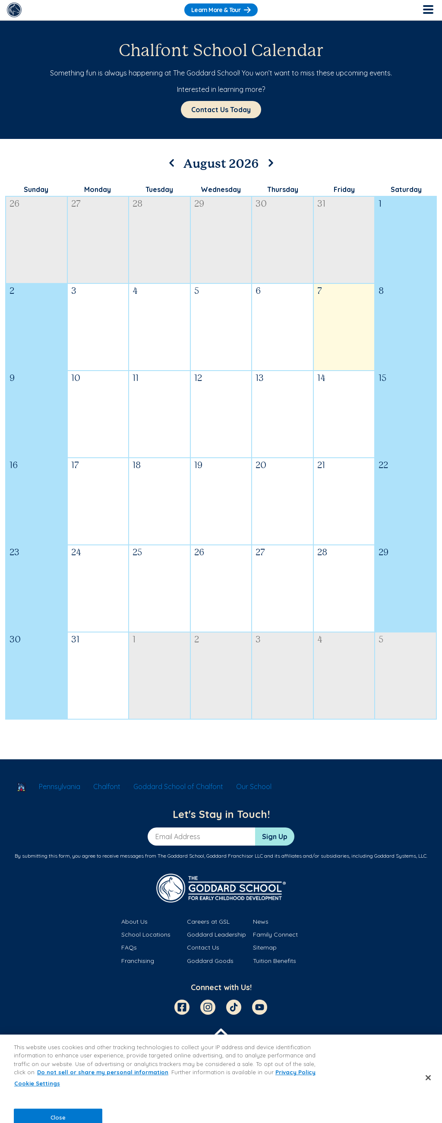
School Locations (145, 934)
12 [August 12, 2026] (198, 378)
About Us (134, 921)
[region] (221, 1079)
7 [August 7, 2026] (319, 291)
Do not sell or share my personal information (102, 1072)
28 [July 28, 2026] (137, 204)
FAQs (129, 947)
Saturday (406, 189)
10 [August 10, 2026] (75, 378)
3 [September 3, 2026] (258, 640)
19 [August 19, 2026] (198, 466)
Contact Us (203, 947)
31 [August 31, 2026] (75, 640)
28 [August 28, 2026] (322, 553)
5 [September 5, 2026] (381, 640)
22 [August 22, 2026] (383, 466)
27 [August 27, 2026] (260, 553)
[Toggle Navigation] (427, 10)
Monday (97, 189)
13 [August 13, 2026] (260, 378)
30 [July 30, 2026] (261, 204)
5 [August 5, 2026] (196, 291)
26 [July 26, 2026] (14, 204)
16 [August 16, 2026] (13, 466)
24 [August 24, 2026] (76, 553)
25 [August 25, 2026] (137, 553)
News (260, 921)
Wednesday (221, 189)
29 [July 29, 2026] (199, 204)
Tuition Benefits (274, 961)
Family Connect (275, 934)
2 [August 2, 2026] (11, 291)
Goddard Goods (210, 961)
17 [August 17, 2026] (75, 466)
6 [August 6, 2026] (258, 291)
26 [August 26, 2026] (199, 553)
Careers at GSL (208, 921)
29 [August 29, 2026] (383, 553)
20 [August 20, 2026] (261, 466)
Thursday (282, 189)
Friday (344, 189)
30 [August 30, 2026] (15, 640)
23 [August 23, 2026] (14, 553)
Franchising (137, 961)
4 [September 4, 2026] (319, 640)
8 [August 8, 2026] (381, 291)
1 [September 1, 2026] (134, 640)
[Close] (428, 1077)
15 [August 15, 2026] (382, 378)
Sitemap (265, 947)
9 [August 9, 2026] (12, 378)
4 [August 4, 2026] (135, 291)
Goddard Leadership (216, 934)
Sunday (36, 189)
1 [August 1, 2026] (380, 204)
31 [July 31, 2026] (321, 204)
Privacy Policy (295, 1072)
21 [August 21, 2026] (321, 466)
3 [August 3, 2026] (73, 291)
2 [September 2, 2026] (196, 640)
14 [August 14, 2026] (321, 378)
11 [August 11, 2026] (136, 378)
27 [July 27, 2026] (76, 204)
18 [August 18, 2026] (137, 466)
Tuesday (159, 189)
